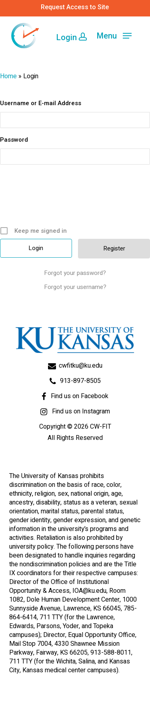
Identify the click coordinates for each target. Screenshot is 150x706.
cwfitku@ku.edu (80, 365)
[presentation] (76, 198)
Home (8, 76)
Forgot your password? (75, 273)
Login (71, 37)
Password (14, 139)
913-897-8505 (80, 381)
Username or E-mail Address (40, 103)
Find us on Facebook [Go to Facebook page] (79, 396)
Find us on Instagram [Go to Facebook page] (81, 411)
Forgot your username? (75, 287)
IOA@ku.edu (89, 591)
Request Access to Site (75, 7)
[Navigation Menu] (114, 36)
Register (114, 248)
